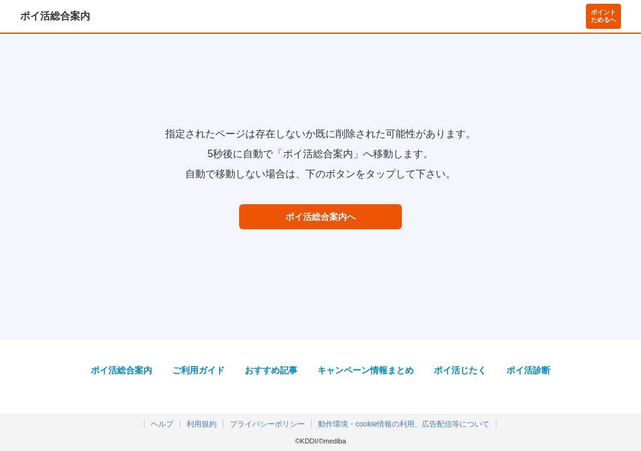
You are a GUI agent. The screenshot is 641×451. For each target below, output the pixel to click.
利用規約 (202, 424)
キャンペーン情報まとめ (365, 370)
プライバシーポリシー (267, 424)
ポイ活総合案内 (55, 16)
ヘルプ (162, 424)
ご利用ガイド (198, 370)
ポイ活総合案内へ (320, 217)
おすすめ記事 (271, 370)
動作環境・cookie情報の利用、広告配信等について (404, 424)
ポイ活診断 (528, 370)
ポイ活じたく (460, 370)
